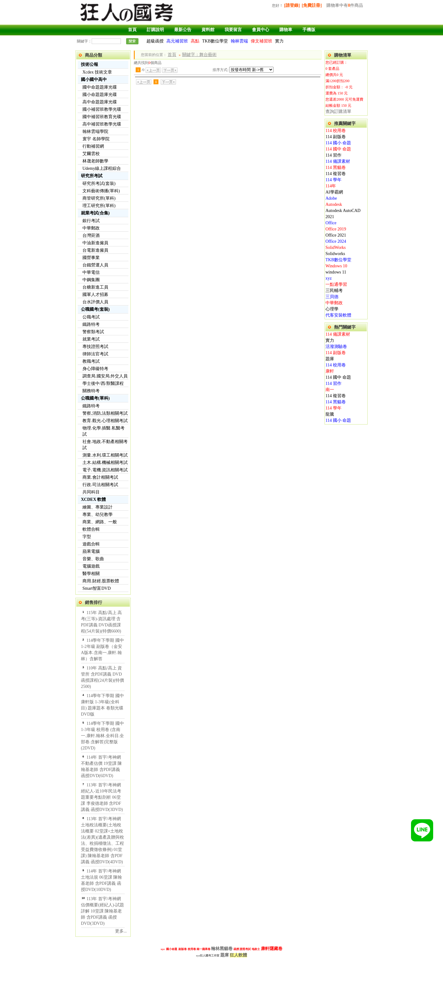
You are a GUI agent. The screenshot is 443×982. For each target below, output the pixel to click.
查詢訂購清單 (338, 111)
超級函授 (155, 41)
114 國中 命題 (338, 149)
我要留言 (233, 29)
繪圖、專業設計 (97, 507)
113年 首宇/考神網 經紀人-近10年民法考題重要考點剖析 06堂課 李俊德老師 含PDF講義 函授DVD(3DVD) (102, 797)
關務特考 (91, 391)
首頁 (132, 29)
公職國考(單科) (95, 398)
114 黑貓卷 (335, 167)
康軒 (329, 371)
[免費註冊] (312, 5)
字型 (86, 536)
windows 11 (335, 272)
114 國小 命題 (338, 143)
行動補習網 (93, 146)
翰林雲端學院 (95, 131)
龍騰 (329, 414)
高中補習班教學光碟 (101, 124)
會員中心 (260, 29)
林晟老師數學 (95, 161)
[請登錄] (292, 5)
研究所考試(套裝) (98, 183)
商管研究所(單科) (98, 198)
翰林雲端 (239, 41)
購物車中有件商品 (344, 5)
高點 (195, 41)
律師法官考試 (95, 354)
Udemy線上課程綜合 (101, 168)
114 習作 (333, 155)
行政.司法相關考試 (100, 484)
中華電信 (91, 272)
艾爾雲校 (91, 153)
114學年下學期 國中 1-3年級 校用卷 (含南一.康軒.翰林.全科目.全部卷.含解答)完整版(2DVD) (102, 735)
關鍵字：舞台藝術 (199, 54)
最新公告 (182, 29)
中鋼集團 (91, 279)
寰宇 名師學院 (96, 139)
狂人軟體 (238, 955)
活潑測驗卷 (336, 346)
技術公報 (89, 64)
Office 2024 (335, 241)
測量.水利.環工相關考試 (105, 455)
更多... (121, 931)
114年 (330, 186)
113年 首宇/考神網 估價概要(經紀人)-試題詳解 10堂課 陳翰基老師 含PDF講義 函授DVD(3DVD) (102, 911)
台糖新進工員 (95, 287)
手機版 (308, 29)
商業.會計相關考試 (100, 477)
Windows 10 (336, 266)
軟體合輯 (91, 529)
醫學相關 (91, 573)
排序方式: (220, 70)
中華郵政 (91, 228)
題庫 (329, 359)
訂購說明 (155, 29)
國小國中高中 (94, 79)
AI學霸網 (334, 192)
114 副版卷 (335, 136)
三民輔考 (334, 290)
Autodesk (333, 204)
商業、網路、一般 (99, 522)
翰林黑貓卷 (222, 948)
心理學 (331, 309)
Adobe (331, 198)
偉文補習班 (261, 41)
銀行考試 (91, 220)
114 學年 (333, 180)
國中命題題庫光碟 (99, 87)
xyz (328, 278)
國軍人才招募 (95, 294)
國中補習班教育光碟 (101, 116)
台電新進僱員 (95, 250)
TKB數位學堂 (215, 41)
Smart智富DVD (96, 588)
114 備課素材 (337, 161)
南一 (329, 389)
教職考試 (91, 361)
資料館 (208, 29)
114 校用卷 (335, 130)
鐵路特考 (91, 324)
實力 (279, 41)
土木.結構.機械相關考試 (105, 462)
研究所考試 (91, 176)
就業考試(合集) (95, 213)
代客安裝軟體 (338, 315)
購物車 (285, 29)
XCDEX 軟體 (93, 499)
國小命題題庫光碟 (99, 94)
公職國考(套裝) (95, 309)
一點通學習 (336, 284)
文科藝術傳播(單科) (101, 191)
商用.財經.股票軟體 (100, 581)
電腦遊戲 (91, 566)
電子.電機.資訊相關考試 (105, 470)
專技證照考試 (95, 346)
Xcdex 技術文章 (97, 72)
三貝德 (331, 296)
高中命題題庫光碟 (99, 102)
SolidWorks (335, 247)
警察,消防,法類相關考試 (105, 413)
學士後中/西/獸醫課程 (103, 383)
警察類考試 (93, 331)
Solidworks (335, 253)
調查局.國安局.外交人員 (105, 376)
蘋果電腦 (91, 551)
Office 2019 (335, 229)
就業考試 (91, 339)
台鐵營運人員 (95, 265)
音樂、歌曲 (93, 559)
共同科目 (91, 492)
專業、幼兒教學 (97, 514)
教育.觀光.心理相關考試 (105, 420)
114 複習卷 (335, 173)
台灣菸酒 (91, 235)
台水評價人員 (95, 302)
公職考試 (91, 317)
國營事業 (91, 257)
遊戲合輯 (91, 544)
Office (331, 223)
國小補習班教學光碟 (101, 109)
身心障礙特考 (95, 368)
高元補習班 (177, 41)
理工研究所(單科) (98, 205)
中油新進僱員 (95, 243)
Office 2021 (335, 235)
